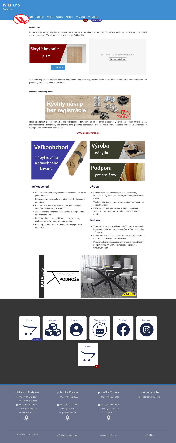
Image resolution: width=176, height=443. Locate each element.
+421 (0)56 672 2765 (26, 401)
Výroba (49, 17)
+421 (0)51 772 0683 (67, 397)
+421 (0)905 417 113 (67, 408)
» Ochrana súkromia (108, 435)
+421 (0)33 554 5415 (108, 397)
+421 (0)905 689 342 (26, 408)
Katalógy (40, 17)
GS (26, 418)
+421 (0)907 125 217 (108, 408)
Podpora (59, 17)
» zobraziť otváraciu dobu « (149, 397)
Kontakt (69, 17)
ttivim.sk (108, 412)
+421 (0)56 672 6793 (26, 405)
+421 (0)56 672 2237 (26, 397)
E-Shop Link (58, 67)
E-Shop (81, 18)
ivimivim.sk (26, 412)
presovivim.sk (67, 412)
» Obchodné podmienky (67, 435)
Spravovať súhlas (117, 59)
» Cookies (149, 435)
